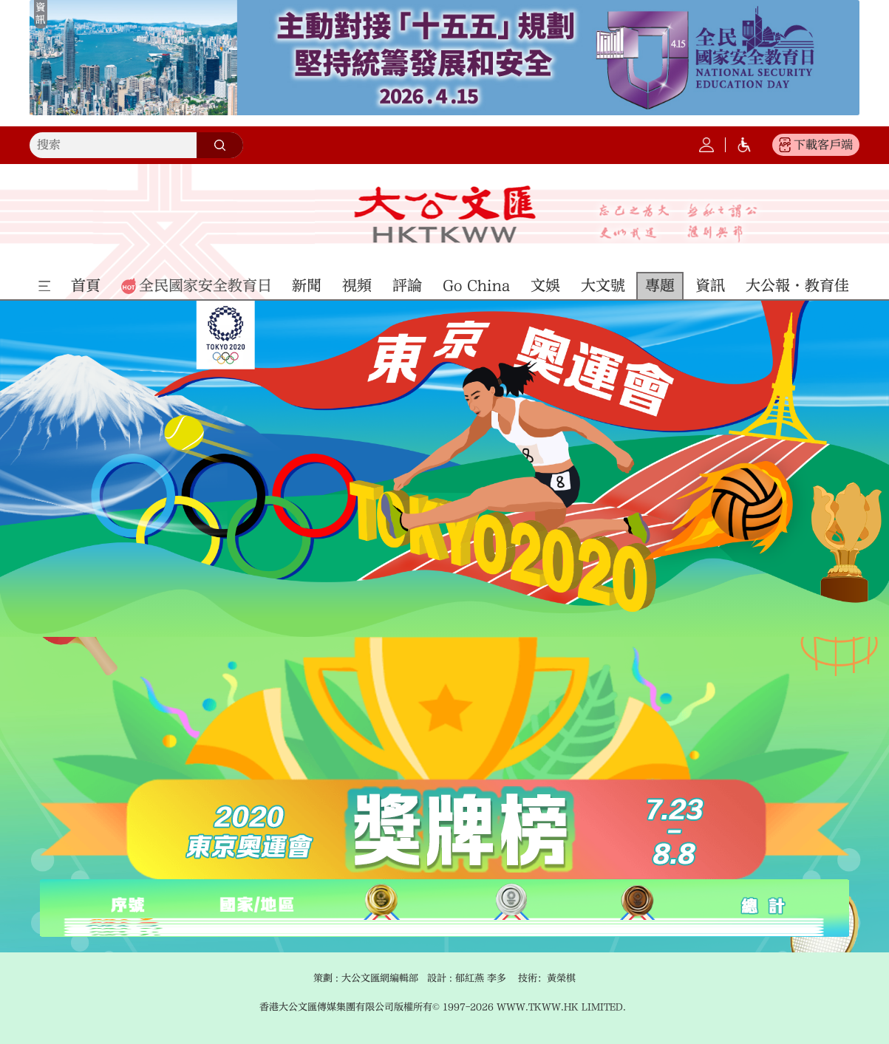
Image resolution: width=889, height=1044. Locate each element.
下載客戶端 (823, 144)
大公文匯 (444, 214)
